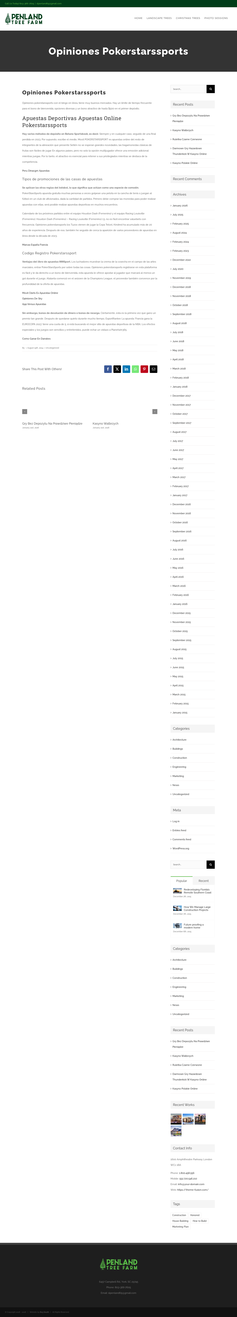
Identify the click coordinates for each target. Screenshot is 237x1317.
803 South (44, 1312)
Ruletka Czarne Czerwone (187, 139)
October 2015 (180, 631)
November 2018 (181, 296)
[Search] (211, 89)
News (175, 785)
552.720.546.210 (188, 1178)
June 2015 (178, 667)
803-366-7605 (123, 1287)
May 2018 (177, 350)
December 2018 (181, 287)
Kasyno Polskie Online (185, 163)
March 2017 (178, 477)
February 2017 (180, 486)
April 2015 (178, 685)
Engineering (179, 766)
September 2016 (181, 531)
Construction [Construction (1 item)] (179, 1215)
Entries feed (179, 830)
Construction (179, 757)
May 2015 (177, 676)
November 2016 (181, 513)
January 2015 (179, 712)
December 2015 (181, 613)
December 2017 (181, 395)
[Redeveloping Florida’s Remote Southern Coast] (177, 890)
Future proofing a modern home (194, 926)
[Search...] (189, 89)
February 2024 (180, 241)
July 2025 (177, 214)
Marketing (178, 776)
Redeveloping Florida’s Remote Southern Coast (197, 891)
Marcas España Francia (35, 244)
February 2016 (180, 595)
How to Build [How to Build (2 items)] (200, 1221)
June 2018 (178, 341)
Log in (176, 821)
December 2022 (181, 259)
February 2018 (180, 377)
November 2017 (181, 404)
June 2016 (178, 558)
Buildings (177, 748)
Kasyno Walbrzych (105, 423)
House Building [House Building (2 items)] (180, 1221)
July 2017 (177, 441)
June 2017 (178, 450)
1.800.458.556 (186, 1173)
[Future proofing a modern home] (177, 925)
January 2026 (180, 205)
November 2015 (181, 622)
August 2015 (179, 649)
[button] (24, 411)
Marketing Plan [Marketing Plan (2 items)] (180, 1226)
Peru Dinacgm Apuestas (36, 170)
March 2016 (179, 585)
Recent (204, 881)
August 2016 (179, 540)
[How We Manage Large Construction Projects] (177, 908)
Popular (181, 881)
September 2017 (181, 422)
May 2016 (177, 567)
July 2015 (177, 658)
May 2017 (177, 459)
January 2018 (179, 386)
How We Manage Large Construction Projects (197, 909)
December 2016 (181, 504)
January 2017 (179, 495)
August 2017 (179, 432)
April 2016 (178, 576)
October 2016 (180, 522)
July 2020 (177, 268)
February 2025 (180, 223)
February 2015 (180, 703)
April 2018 (178, 359)
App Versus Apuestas (34, 304)
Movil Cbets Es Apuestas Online (40, 292)
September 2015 (181, 640)
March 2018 (179, 368)
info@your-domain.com (191, 1184)
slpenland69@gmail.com (49, 3)
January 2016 (179, 604)
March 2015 (178, 694)
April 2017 (178, 468)
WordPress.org (180, 848)
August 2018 (179, 323)
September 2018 (181, 314)
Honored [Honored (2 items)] (194, 1215)
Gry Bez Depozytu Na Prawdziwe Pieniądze (52, 423)
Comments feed (181, 839)
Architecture (179, 739)
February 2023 (180, 250)
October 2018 (180, 305)
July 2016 (177, 549)
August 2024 (179, 232)
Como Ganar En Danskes (36, 338)
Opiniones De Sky (32, 298)
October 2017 (180, 413)
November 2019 (181, 278)
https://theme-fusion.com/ (193, 1189)
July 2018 (177, 332)
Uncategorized (180, 794)
